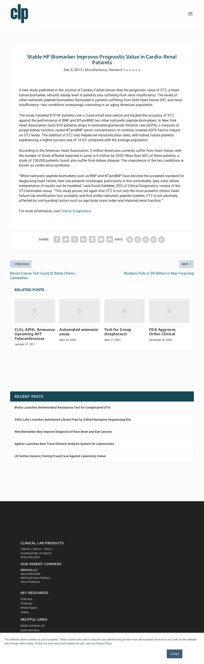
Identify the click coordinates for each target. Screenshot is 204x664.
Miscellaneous (96, 70)
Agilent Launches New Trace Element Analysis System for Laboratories (64, 444)
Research (116, 70)
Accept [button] (174, 653)
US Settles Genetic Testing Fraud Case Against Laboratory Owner (60, 456)
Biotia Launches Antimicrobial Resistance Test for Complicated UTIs (62, 407)
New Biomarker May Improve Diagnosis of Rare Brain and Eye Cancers (63, 431)
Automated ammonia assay (78, 331)
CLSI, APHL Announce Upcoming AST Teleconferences (35, 334)
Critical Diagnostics (76, 211)
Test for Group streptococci (117, 331)
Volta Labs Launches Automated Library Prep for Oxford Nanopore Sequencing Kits (73, 419)
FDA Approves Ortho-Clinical (162, 331)
